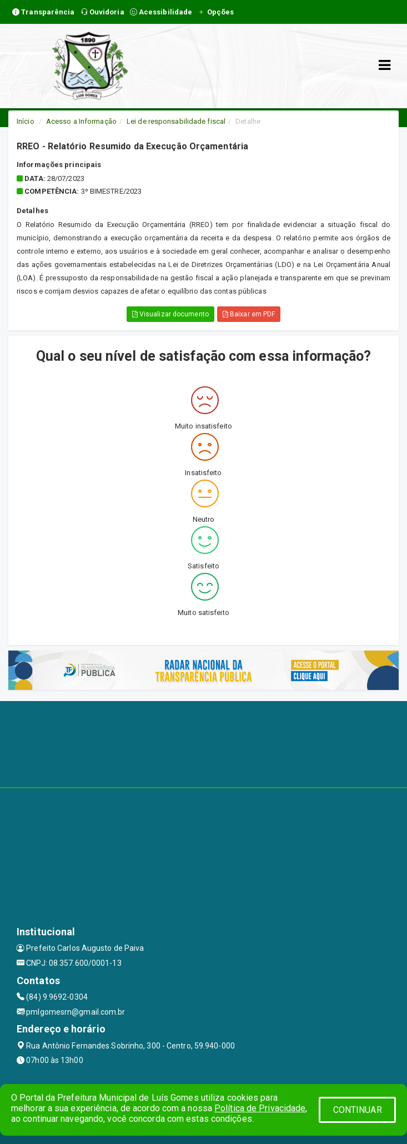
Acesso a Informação (81, 121)
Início (25, 121)
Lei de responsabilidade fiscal (176, 121)
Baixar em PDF (249, 314)
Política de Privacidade (259, 1108)
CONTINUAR (357, 1110)
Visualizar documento (170, 314)
